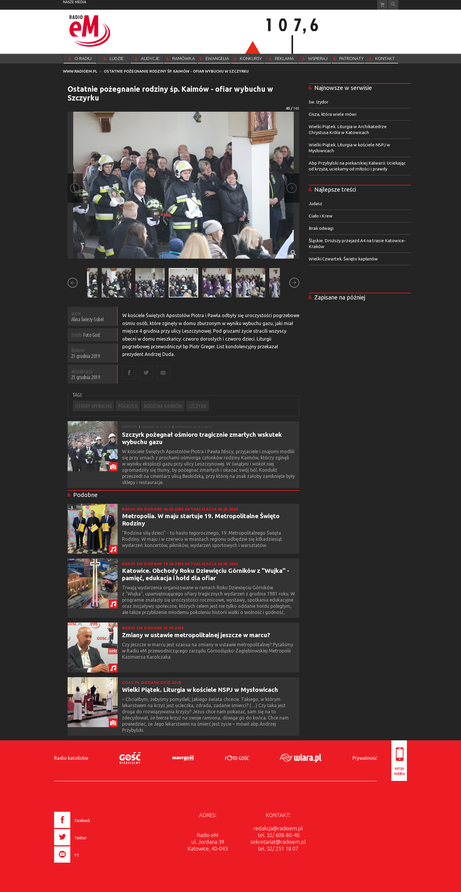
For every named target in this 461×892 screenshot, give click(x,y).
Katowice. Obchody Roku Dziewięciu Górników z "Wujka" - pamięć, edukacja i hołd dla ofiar (205, 574)
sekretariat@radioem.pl (278, 842)
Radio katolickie (71, 758)
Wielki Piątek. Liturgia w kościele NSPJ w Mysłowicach (200, 689)
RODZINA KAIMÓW (163, 406)
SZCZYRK (197, 406)
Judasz (315, 203)
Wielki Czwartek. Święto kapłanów (343, 258)
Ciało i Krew (321, 215)
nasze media (74, 2)
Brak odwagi (321, 228)
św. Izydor (318, 101)
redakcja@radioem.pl (278, 828)
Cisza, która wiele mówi (332, 114)
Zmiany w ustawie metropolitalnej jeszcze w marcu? (196, 634)
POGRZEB (128, 406)
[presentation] (84, 863)
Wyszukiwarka (393, 5)
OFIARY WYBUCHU (93, 406)
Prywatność (365, 758)
